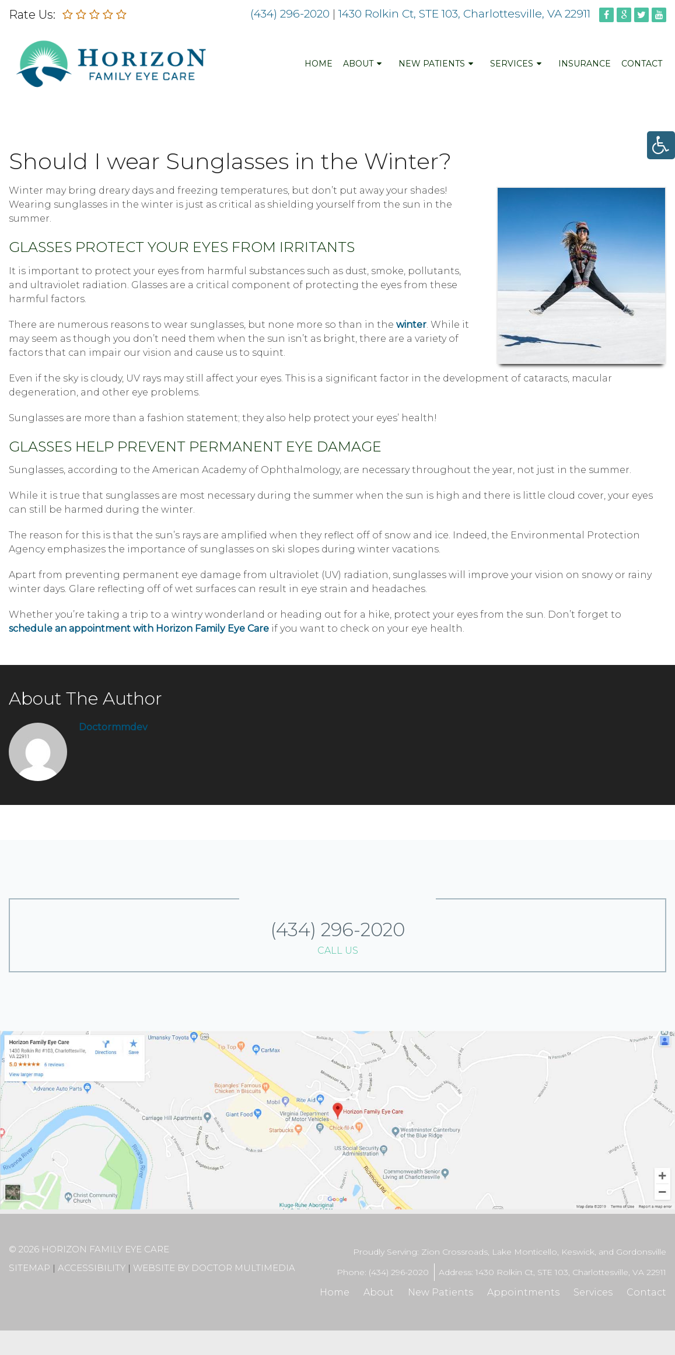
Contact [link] (641, 63)
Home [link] (319, 63)
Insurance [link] (584, 63)
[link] (661, 145)
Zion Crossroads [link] (454, 1252)
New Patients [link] (431, 63)
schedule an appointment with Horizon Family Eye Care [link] (139, 628)
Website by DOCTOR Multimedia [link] (214, 1267)
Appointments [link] (523, 1292)
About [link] (358, 63)
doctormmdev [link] (113, 727)
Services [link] (511, 63)
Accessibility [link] (91, 1267)
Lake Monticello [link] (524, 1252)
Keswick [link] (577, 1252)
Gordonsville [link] (641, 1252)
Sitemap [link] (29, 1267)
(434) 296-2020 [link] (290, 13)
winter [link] (411, 324)
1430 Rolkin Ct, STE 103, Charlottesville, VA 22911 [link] (465, 13)
